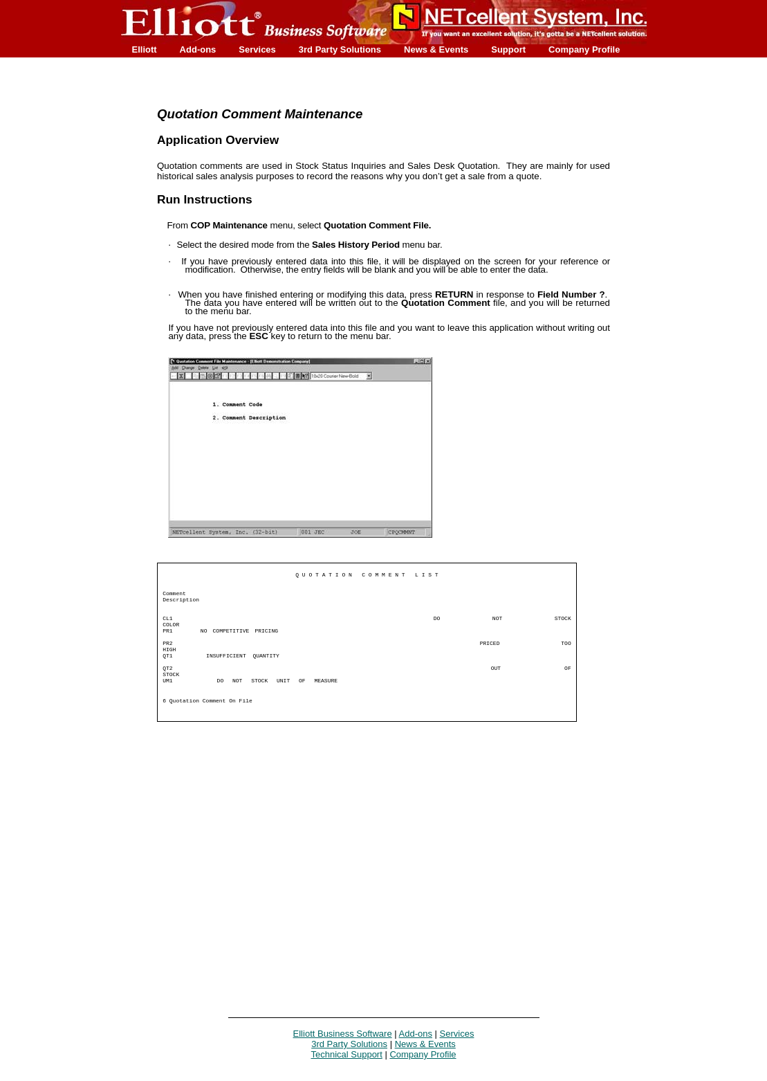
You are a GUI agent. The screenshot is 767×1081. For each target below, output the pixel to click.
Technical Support (346, 1054)
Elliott (144, 49)
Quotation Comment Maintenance (259, 114)
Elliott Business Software (342, 1033)
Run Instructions (204, 199)
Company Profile (584, 49)
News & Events (436, 49)
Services (257, 49)
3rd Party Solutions (340, 49)
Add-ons (198, 49)
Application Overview (218, 140)
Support (508, 49)
